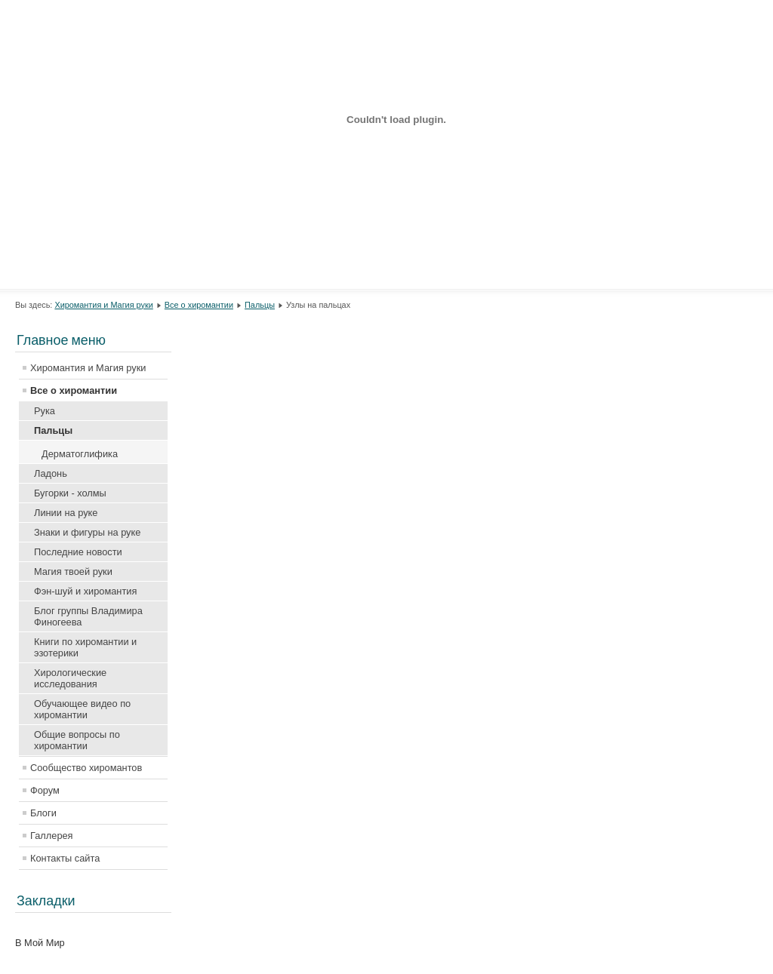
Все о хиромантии (199, 304)
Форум (45, 790)
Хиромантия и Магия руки (103, 304)
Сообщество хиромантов (86, 767)
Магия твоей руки (73, 571)
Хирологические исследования (70, 678)
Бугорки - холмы (70, 493)
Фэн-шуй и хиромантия (85, 591)
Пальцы (260, 304)
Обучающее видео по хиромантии (82, 709)
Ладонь (50, 473)
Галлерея (51, 835)
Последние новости (78, 552)
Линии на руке (65, 512)
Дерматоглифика (80, 453)
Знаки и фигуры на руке (87, 532)
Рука (44, 410)
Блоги (43, 813)
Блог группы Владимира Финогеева (88, 616)
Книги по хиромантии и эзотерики (85, 647)
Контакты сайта (65, 858)
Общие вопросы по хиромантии (77, 740)
